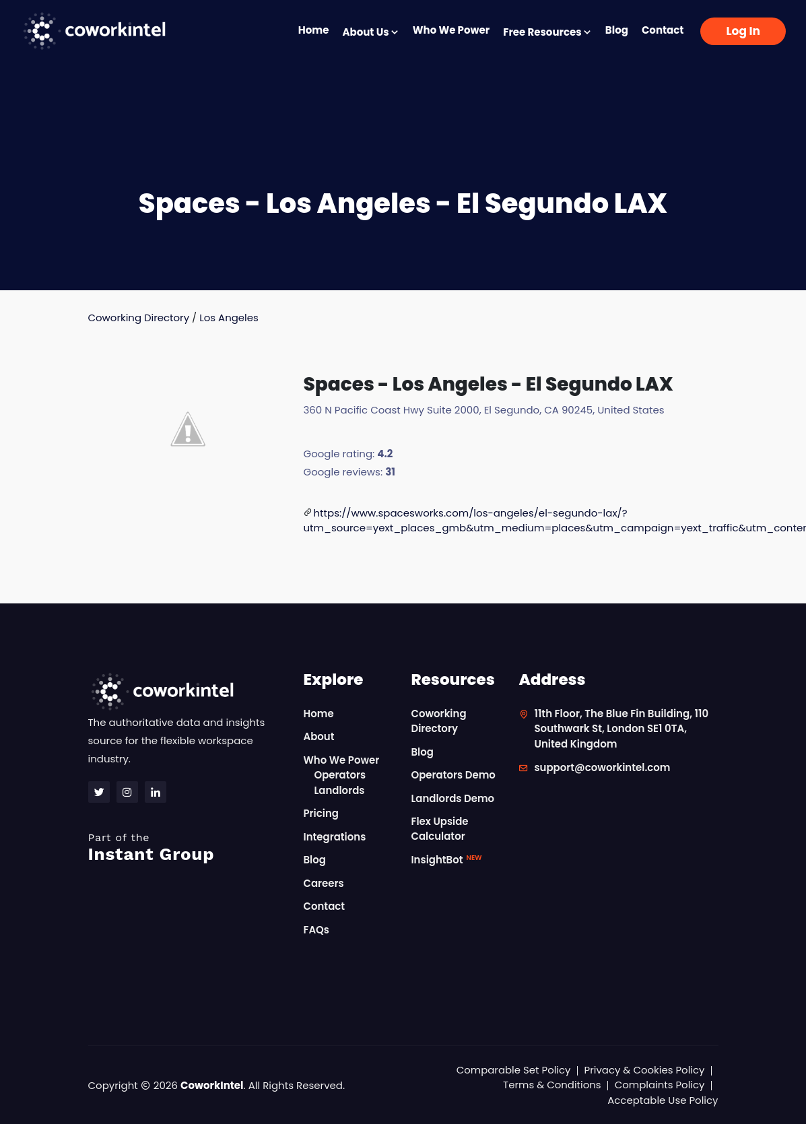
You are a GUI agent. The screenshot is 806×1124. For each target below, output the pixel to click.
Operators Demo (453, 775)
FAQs (316, 930)
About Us (370, 32)
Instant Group (188, 847)
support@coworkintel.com (602, 767)
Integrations (334, 837)
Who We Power (451, 30)
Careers (323, 883)
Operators (340, 775)
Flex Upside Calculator (439, 829)
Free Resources (547, 32)
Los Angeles (229, 317)
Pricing (321, 813)
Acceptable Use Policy (662, 1100)
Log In (743, 31)
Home (313, 30)
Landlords (339, 790)
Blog (616, 30)
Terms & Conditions (551, 1085)
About (318, 736)
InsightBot (446, 860)
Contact (663, 30)
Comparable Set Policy (512, 1070)
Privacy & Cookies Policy (644, 1070)
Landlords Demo (452, 798)
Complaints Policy (659, 1085)
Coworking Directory (139, 317)
